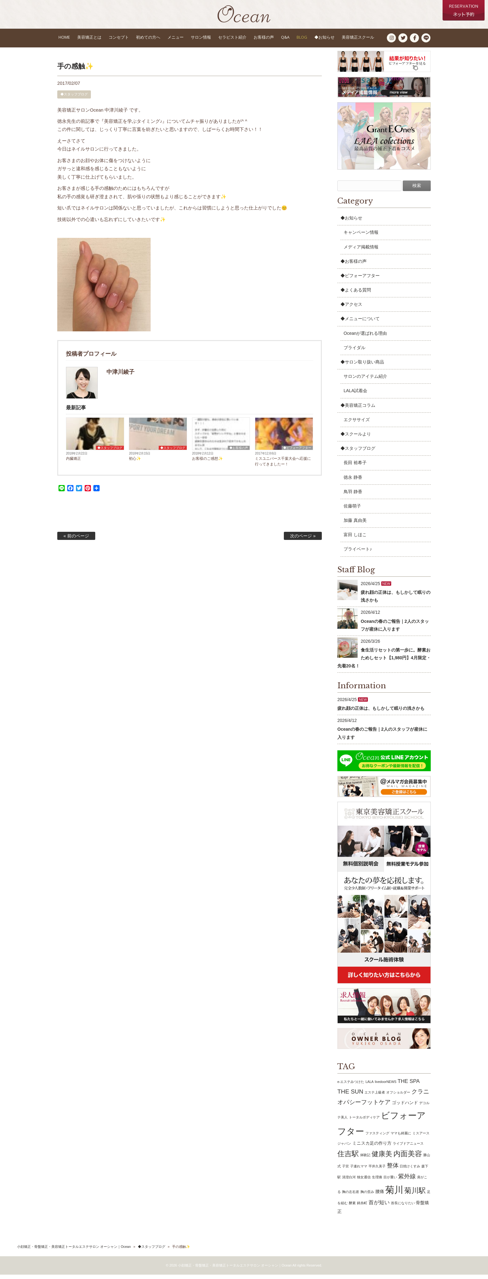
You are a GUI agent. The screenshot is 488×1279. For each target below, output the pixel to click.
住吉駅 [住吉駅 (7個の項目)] (348, 1158)
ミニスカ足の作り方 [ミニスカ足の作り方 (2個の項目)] (372, 1147)
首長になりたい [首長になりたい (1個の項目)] (403, 1207)
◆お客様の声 (238, 452)
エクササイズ (357, 423)
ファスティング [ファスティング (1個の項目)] (377, 1137)
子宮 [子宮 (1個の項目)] (345, 1170)
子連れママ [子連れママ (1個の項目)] (358, 1170)
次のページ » (303, 540)
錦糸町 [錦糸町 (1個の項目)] (362, 1207)
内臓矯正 (73, 463)
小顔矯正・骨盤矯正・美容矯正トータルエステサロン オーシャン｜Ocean (74, 1251)
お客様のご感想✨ (207, 463)
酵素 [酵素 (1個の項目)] (352, 1207)
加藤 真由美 (355, 524)
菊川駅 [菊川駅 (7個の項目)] (415, 1195)
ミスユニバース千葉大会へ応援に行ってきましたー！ (283, 466)
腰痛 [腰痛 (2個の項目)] (379, 1195)
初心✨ (135, 463)
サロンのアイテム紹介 (365, 380)
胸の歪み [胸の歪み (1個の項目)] (367, 1196)
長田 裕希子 (355, 466)
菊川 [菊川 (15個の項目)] (394, 1194)
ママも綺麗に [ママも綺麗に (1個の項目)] (401, 1137)
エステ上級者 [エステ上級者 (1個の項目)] (374, 1097)
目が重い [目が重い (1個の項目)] (390, 1181)
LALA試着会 (355, 394)
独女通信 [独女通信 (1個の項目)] (364, 1181)
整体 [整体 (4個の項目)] (393, 1169)
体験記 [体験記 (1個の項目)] (365, 1159)
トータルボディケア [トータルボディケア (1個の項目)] (364, 1121)
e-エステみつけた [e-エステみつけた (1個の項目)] (350, 1086)
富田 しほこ (355, 538)
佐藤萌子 (352, 510)
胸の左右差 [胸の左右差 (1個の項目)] (350, 1196)
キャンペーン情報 (361, 236)
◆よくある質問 (355, 294)
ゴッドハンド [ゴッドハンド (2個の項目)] (405, 1106)
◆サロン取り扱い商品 (362, 366)
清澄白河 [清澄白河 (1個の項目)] (349, 1181)
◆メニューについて (360, 322)
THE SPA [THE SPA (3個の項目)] (409, 1086)
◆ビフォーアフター (297, 452)
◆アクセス (351, 308)
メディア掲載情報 (361, 250)
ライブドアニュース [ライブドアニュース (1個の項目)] (408, 1148)
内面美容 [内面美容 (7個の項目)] (407, 1158)
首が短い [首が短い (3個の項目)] (379, 1207)
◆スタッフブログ (74, 98)
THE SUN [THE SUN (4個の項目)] (350, 1096)
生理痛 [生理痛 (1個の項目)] (377, 1181)
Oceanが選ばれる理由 (365, 337)
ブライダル (354, 351)
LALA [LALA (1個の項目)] (369, 1086)
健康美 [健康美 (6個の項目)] (382, 1158)
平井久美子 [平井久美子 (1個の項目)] (377, 1170)
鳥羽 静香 (353, 495)
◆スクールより (355, 438)
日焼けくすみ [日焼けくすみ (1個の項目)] (410, 1170)
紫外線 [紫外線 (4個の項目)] (407, 1180)
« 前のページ (76, 540)
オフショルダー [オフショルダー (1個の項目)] (398, 1097)
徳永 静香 (353, 481)
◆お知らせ (351, 222)
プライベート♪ (358, 553)
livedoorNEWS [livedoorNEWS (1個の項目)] (385, 1086)
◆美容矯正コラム (357, 409)
